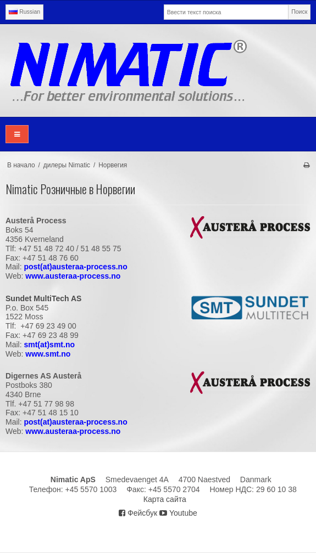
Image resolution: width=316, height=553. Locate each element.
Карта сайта (164, 499)
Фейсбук (138, 513)
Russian (24, 11)
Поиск (299, 11)
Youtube (178, 513)
